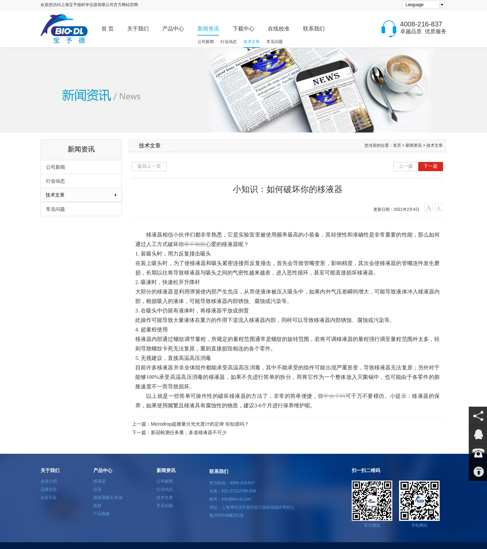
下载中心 (243, 29)
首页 (397, 145)
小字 (439, 208)
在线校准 (278, 29)
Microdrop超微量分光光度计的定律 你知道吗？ (200, 424)
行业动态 (229, 41)
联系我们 (314, 29)
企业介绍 (49, 481)
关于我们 (138, 29)
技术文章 (252, 41)
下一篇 (430, 166)
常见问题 (274, 41)
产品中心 (173, 29)
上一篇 (406, 166)
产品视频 (101, 513)
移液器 (99, 481)
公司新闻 (206, 41)
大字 (428, 208)
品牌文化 (49, 489)
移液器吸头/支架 (108, 497)
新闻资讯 (208, 29)
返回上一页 (149, 166)
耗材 (97, 505)
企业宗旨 (49, 497)
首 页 (107, 29)
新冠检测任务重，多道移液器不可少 (189, 432)
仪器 (97, 489)
